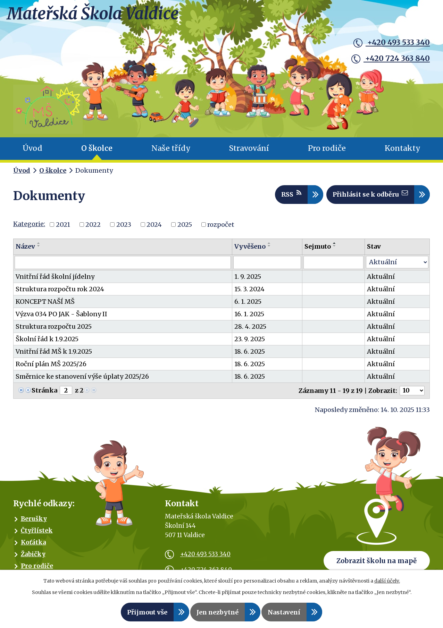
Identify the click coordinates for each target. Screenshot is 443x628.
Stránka (44, 394)
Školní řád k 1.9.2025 (47, 343)
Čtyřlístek (37, 534)
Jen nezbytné (218, 612)
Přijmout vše (147, 612)
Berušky (34, 522)
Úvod (32, 152)
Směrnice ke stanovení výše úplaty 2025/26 (82, 380)
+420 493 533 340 (391, 43)
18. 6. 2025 (249, 355)
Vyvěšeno (250, 250)
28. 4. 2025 (250, 330)
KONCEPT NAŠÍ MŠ (45, 305)
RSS (291, 197)
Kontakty (402, 152)
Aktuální (381, 280)
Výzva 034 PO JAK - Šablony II (61, 318)
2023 (123, 228)
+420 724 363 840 (390, 58)
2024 (154, 228)
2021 (63, 228)
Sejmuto (317, 250)
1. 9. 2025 (247, 280)
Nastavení (284, 612)
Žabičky (33, 558)
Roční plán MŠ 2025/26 (51, 368)
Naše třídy (171, 152)
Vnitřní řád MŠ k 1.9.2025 (54, 355)
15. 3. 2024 (249, 293)
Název (25, 250)
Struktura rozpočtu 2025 (54, 330)
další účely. (387, 581)
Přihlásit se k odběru (370, 197)
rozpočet (220, 228)
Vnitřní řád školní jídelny (55, 280)
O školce (96, 152)
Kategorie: (29, 228)
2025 (184, 228)
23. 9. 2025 (249, 343)
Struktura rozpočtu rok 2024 (60, 293)
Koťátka (33, 546)
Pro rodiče (327, 152)
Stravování (249, 152)
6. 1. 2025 (247, 305)
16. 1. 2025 (249, 318)
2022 (93, 228)
